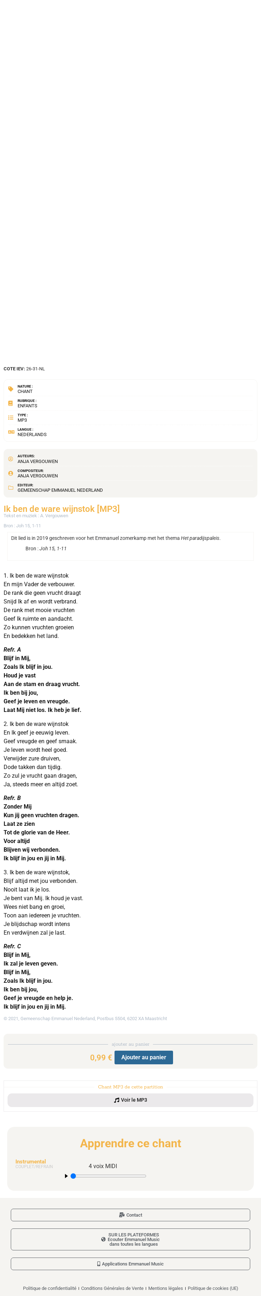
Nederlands (32, 434)
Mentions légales (165, 1288)
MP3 (22, 420)
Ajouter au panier (143, 1057)
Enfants (27, 405)
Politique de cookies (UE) (213, 1288)
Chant (25, 391)
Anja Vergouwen (38, 461)
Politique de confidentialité (49, 1288)
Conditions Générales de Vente (112, 1288)
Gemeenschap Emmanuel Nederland (60, 490)
